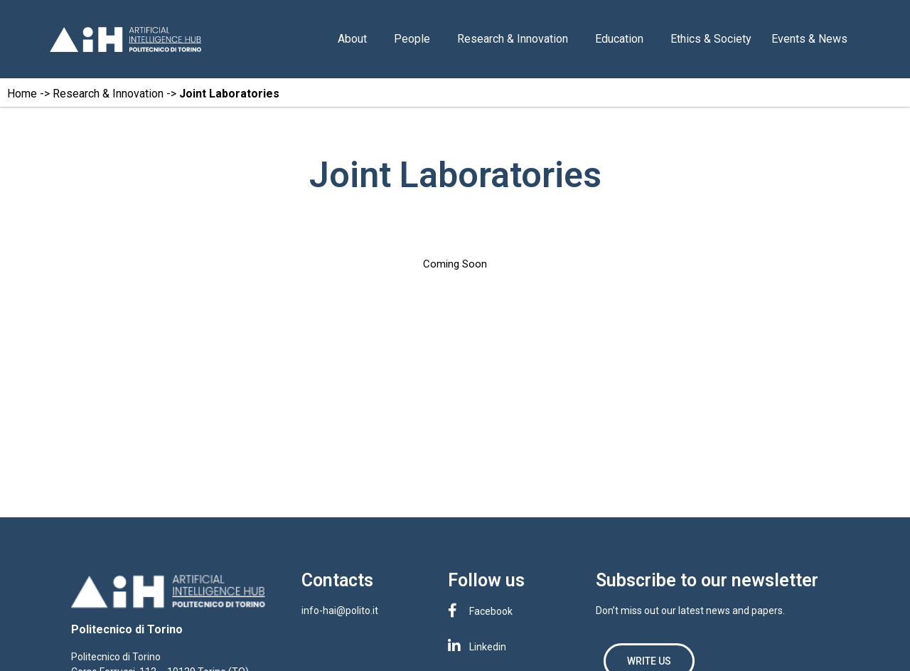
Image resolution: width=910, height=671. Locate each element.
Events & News (813, 39)
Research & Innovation (516, 39)
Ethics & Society (710, 39)
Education (623, 39)
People (415, 39)
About (356, 39)
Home (22, 93)
